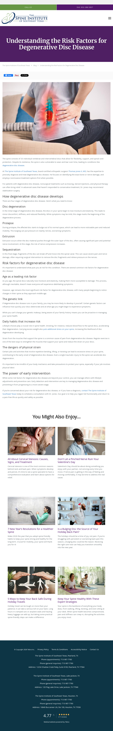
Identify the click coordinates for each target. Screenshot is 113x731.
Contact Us (94, 649)
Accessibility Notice (79, 649)
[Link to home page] (24, 18)
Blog (35, 65)
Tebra (67, 722)
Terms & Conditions (60, 649)
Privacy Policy (43, 649)
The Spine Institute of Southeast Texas (16, 65)
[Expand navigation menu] (110, 18)
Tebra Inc (30, 649)
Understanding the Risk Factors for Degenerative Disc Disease (62, 65)
